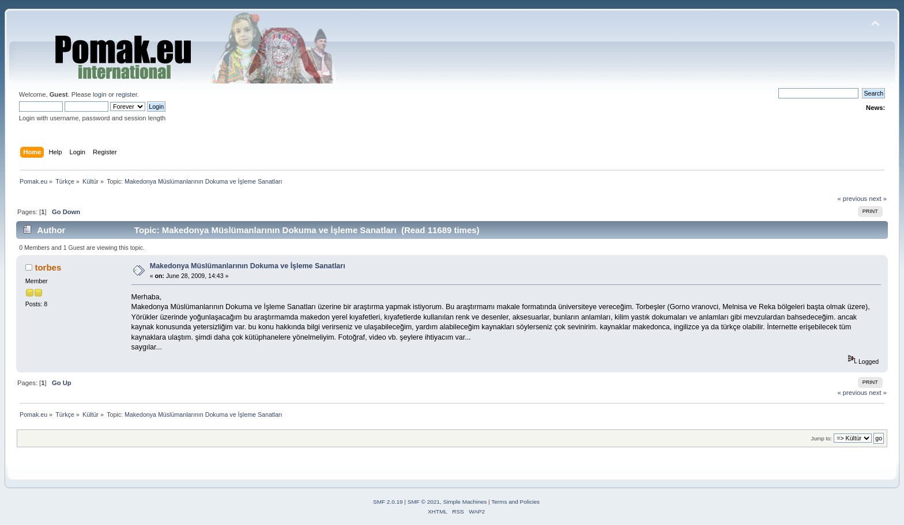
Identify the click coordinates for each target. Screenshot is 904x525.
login (100, 94)
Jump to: (821, 438)
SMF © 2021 (424, 502)
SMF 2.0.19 (388, 502)
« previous (852, 198)
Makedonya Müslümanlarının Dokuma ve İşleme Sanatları (247, 266)
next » (878, 198)
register (126, 94)
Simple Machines (465, 502)
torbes (48, 267)
